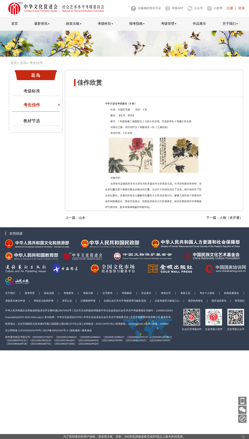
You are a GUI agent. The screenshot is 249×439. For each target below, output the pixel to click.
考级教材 (127, 293)
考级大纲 (88, 293)
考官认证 (67, 300)
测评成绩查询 (218, 300)
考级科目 (105, 23)
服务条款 (87, 330)
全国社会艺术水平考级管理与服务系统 (125, 300)
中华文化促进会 (65, 317)
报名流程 (49, 293)
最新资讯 (42, 23)
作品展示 (199, 23)
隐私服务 (75, 330)
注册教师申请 (88, 300)
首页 (14, 23)
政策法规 (73, 23)
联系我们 (240, 300)
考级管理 (168, 23)
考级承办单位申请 (15, 300)
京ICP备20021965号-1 (55, 330)
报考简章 (30, 293)
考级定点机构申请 (44, 300)
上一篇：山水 (75, 217)
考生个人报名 (207, 293)
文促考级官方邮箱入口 (167, 300)
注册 (230, 8)
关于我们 (230, 23)
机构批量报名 (231, 293)
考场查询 (68, 293)
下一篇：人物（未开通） (224, 217)
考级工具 (185, 293)
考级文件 (166, 293)
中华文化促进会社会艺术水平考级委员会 (106, 317)
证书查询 (107, 293)
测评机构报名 (195, 300)
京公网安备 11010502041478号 (23, 330)
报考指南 (137, 23)
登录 (241, 8)
